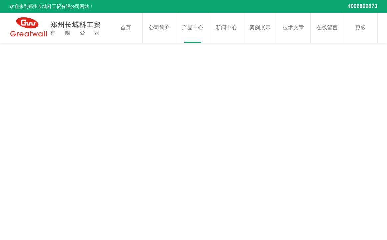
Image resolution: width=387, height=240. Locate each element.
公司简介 (159, 27)
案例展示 (260, 27)
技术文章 (293, 27)
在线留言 (327, 27)
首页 (125, 27)
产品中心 (192, 27)
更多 (360, 27)
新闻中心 (226, 27)
